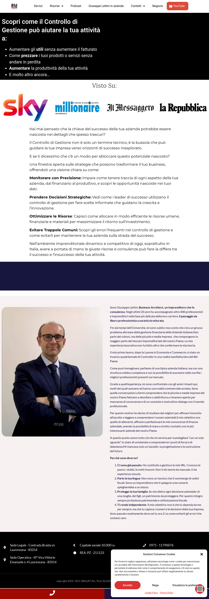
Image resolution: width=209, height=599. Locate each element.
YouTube (177, 6)
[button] (202, 554)
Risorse (56, 6)
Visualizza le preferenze (186, 585)
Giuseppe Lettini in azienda (106, 6)
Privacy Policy (166, 592)
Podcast (76, 6)
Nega (155, 585)
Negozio (157, 6)
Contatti (138, 6)
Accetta (127, 585)
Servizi (38, 6)
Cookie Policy (151, 592)
